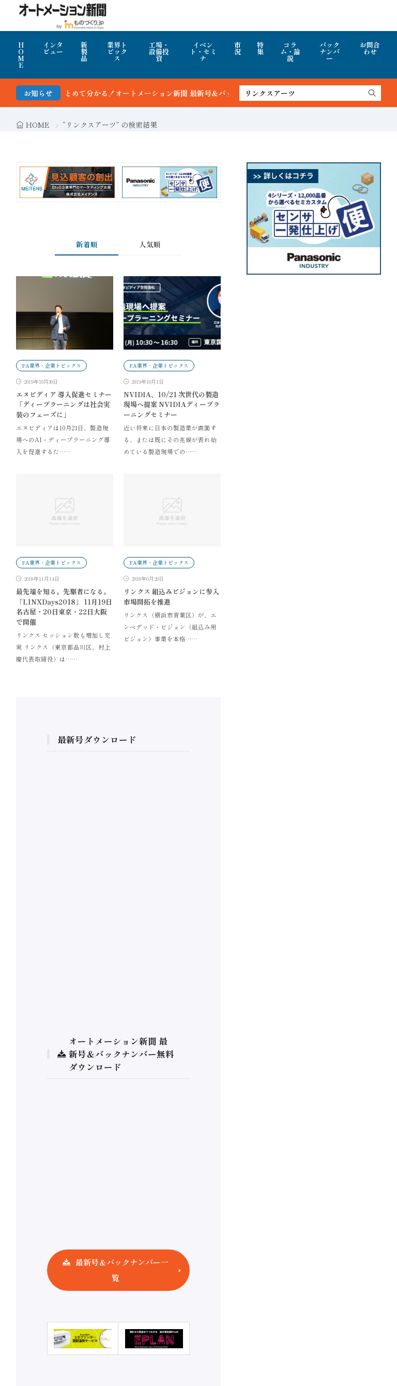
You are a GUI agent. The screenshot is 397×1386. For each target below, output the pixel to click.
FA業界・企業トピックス (51, 365)
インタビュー (53, 48)
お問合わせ (370, 48)
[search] (372, 93)
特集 (260, 48)
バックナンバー (329, 51)
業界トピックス (117, 51)
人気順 (150, 244)
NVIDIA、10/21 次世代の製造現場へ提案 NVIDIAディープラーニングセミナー (172, 404)
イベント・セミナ (203, 51)
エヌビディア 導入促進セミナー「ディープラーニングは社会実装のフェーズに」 (64, 404)
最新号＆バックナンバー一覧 (122, 1270)
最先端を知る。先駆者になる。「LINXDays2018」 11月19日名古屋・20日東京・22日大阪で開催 (64, 606)
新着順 (87, 244)
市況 (237, 48)
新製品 (84, 51)
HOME (21, 55)
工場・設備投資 (159, 51)
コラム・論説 (290, 51)
